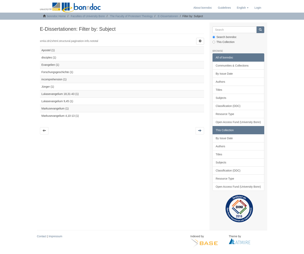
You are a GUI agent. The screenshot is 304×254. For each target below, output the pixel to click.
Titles (219, 89)
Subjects (221, 97)
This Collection (224, 42)
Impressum (55, 236)
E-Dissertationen (168, 16)
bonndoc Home (56, 16)
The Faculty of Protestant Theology (131, 16)
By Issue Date (224, 73)
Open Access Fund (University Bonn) (238, 122)
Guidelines (224, 7)
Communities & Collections (232, 65)
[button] (242, 8)
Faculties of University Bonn (88, 16)
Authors (220, 81)
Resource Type (225, 114)
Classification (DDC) (228, 106)
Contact (41, 236)
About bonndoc (202, 7)
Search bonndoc (225, 37)
